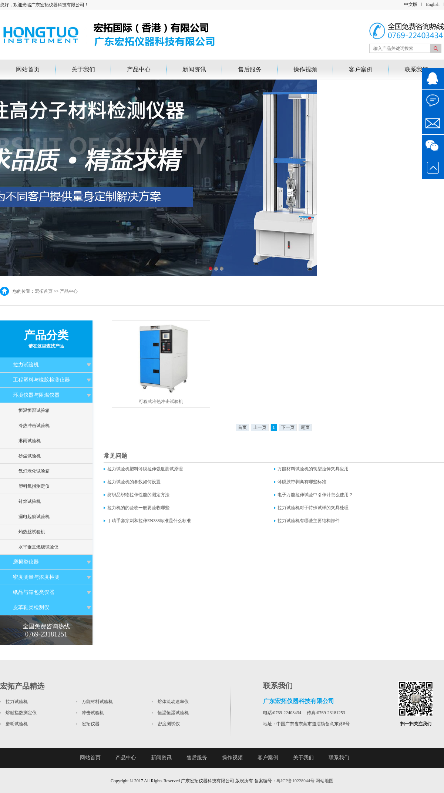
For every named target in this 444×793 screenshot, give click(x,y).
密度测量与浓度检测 (36, 577)
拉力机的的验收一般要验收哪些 (138, 507)
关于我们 (83, 69)
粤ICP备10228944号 (295, 780)
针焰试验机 (29, 501)
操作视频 (305, 69)
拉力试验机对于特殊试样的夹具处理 (313, 507)
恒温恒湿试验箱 (34, 410)
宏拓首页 (44, 291)
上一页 (259, 427)
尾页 (305, 427)
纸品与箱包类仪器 (33, 592)
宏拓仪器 (91, 723)
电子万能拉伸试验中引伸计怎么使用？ (315, 494)
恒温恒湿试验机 (173, 712)
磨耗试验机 (17, 723)
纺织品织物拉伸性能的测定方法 (138, 494)
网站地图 (324, 780)
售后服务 (250, 69)
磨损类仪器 (26, 562)
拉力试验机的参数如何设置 (134, 481)
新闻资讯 (194, 69)
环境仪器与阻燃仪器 (36, 395)
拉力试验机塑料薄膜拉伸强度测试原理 (145, 468)
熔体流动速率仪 (173, 701)
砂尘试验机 (29, 455)
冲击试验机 (93, 712)
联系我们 (416, 69)
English (433, 4)
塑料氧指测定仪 (34, 486)
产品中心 (139, 69)
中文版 (410, 4)
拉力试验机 (26, 364)
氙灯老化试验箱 (34, 471)
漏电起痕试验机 (34, 516)
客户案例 (361, 69)
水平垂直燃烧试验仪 (38, 547)
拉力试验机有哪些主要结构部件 (309, 520)
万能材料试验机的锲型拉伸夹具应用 (313, 468)
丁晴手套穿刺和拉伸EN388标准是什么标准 (149, 520)
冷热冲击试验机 (34, 425)
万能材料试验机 (97, 701)
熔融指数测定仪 (21, 712)
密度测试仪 (169, 723)
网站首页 (28, 69)
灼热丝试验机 (31, 531)
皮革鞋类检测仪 (31, 607)
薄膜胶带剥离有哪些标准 (302, 481)
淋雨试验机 (29, 440)
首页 (242, 427)
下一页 (288, 427)
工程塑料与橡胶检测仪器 (41, 380)
